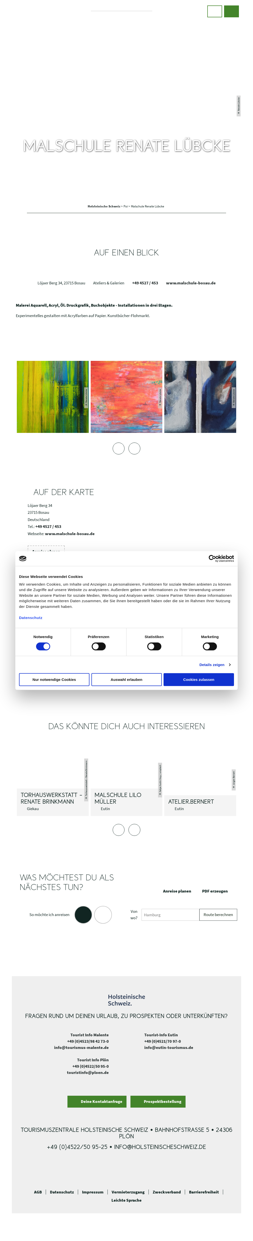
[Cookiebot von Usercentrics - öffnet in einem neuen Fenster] (212, 558)
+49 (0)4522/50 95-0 (90, 1066)
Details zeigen (211, 665)
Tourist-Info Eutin (161, 1035)
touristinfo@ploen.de (88, 1072)
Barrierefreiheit (204, 1192)
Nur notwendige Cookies (54, 679)
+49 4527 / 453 (145, 283)
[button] (214, 11)
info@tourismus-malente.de (81, 1047)
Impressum (93, 1192)
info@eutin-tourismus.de (168, 1047)
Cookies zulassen (198, 679)
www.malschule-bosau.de (191, 283)
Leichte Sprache (126, 1200)
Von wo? (133, 914)
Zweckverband (167, 1192)
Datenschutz (62, 1192)
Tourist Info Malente (89, 1035)
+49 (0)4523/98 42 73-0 (88, 1041)
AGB (38, 1192)
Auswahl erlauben (126, 679)
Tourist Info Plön (93, 1060)
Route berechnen (218, 914)
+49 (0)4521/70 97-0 (162, 1041)
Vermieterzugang (128, 1192)
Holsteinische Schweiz (104, 206)
